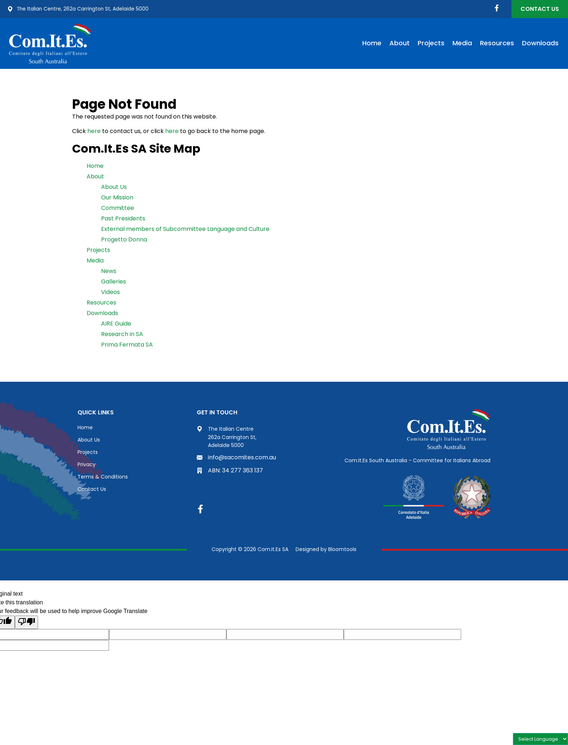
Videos (110, 292)
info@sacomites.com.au (236, 457)
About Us (114, 187)
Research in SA (122, 334)
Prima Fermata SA (127, 344)
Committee (117, 208)
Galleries (113, 281)
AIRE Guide (116, 323)
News (108, 271)
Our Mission (117, 197)
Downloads (540, 42)
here (94, 131)
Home (371, 42)
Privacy (87, 464)
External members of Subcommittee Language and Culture (185, 229)
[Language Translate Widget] (540, 739)
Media (462, 42)
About (399, 42)
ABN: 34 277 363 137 (230, 470)
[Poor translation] (26, 622)
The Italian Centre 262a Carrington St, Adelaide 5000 (226, 437)
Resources (497, 42)
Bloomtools (342, 549)
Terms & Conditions (103, 476)
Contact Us (540, 9)
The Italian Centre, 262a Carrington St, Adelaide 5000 (79, 9)
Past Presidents (123, 218)
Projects (431, 42)
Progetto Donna (124, 239)
